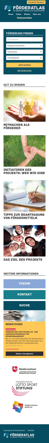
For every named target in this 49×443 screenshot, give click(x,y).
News (10, 14)
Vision (18, 14)
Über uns (37, 14)
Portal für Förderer (36, 2)
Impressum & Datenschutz (14, 430)
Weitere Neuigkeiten (24, 354)
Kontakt (31, 430)
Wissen (27, 14)
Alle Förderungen (24, 70)
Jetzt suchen (24, 65)
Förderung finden (24, 18)
